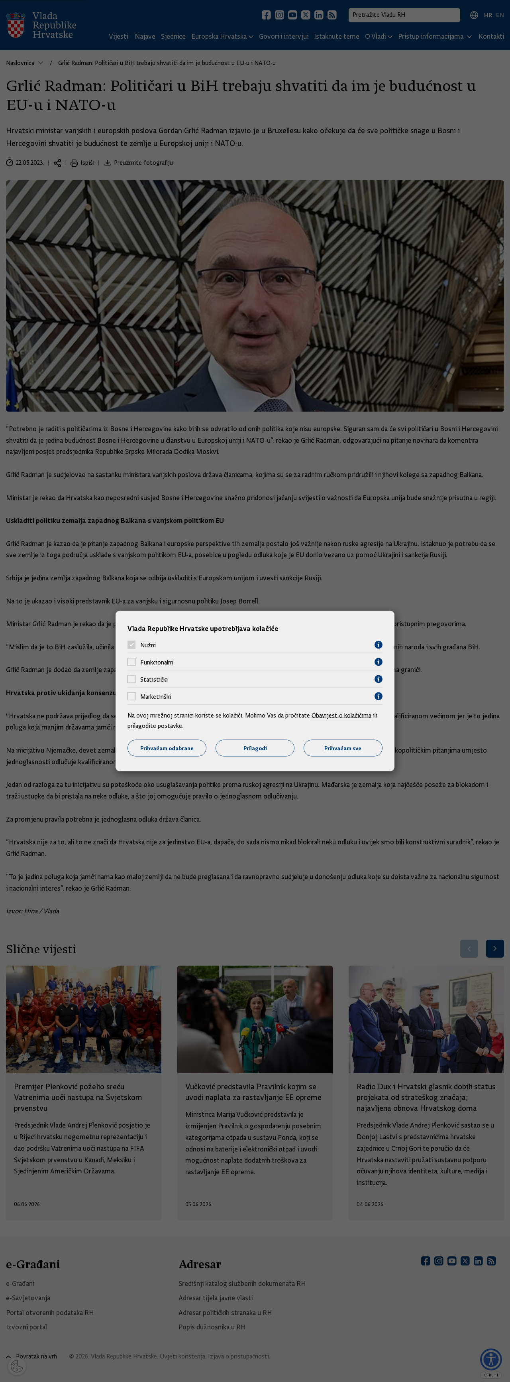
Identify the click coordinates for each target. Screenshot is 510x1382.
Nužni (148, 645)
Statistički (154, 679)
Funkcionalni (156, 662)
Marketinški (155, 696)
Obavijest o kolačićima (341, 715)
